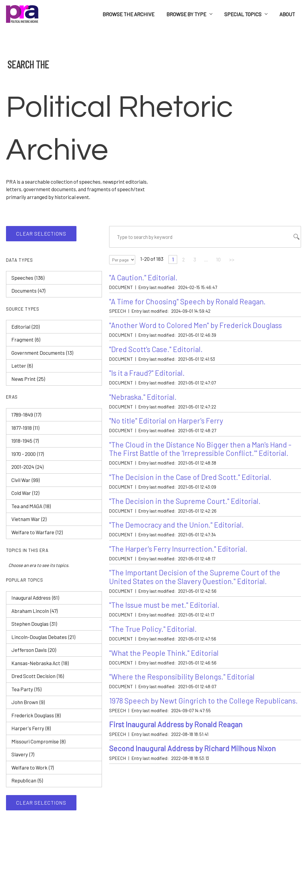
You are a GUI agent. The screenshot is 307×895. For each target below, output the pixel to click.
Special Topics (245, 14)
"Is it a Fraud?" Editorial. (148, 374)
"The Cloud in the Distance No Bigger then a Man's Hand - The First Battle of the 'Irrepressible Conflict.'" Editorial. (202, 451)
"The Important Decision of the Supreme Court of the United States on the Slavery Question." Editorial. (197, 581)
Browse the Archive (135, 14)
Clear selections (41, 234)
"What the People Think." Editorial (165, 658)
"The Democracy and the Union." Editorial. (178, 528)
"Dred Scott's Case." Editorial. (157, 350)
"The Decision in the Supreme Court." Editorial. (186, 504)
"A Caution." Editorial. (144, 277)
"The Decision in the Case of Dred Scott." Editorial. (192, 480)
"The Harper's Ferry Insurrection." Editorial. (179, 552)
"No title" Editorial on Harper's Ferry (167, 423)
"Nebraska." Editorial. (144, 398)
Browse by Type (191, 14)
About (288, 14)
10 (219, 260)
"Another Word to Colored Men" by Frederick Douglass (197, 326)
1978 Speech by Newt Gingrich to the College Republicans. (183, 711)
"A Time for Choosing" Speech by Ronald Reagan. (188, 302)
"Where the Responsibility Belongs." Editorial (183, 682)
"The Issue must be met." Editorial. (166, 610)
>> (233, 260)
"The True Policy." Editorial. (153, 634)
